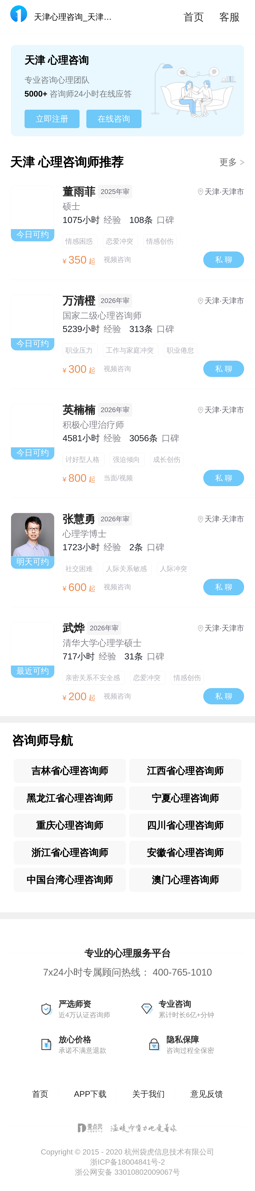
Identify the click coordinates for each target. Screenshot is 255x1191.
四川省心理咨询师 (185, 825)
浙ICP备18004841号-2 (127, 1162)
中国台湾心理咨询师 (70, 880)
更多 (232, 162)
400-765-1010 (182, 972)
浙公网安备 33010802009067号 (127, 1172)
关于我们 (148, 1094)
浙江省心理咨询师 (69, 852)
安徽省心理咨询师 (185, 852)
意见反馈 (206, 1094)
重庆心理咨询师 (69, 825)
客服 (229, 17)
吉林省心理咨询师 (69, 770)
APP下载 (90, 1094)
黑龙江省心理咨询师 (70, 798)
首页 (193, 17)
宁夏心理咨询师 (185, 798)
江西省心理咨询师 (185, 770)
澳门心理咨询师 (185, 880)
